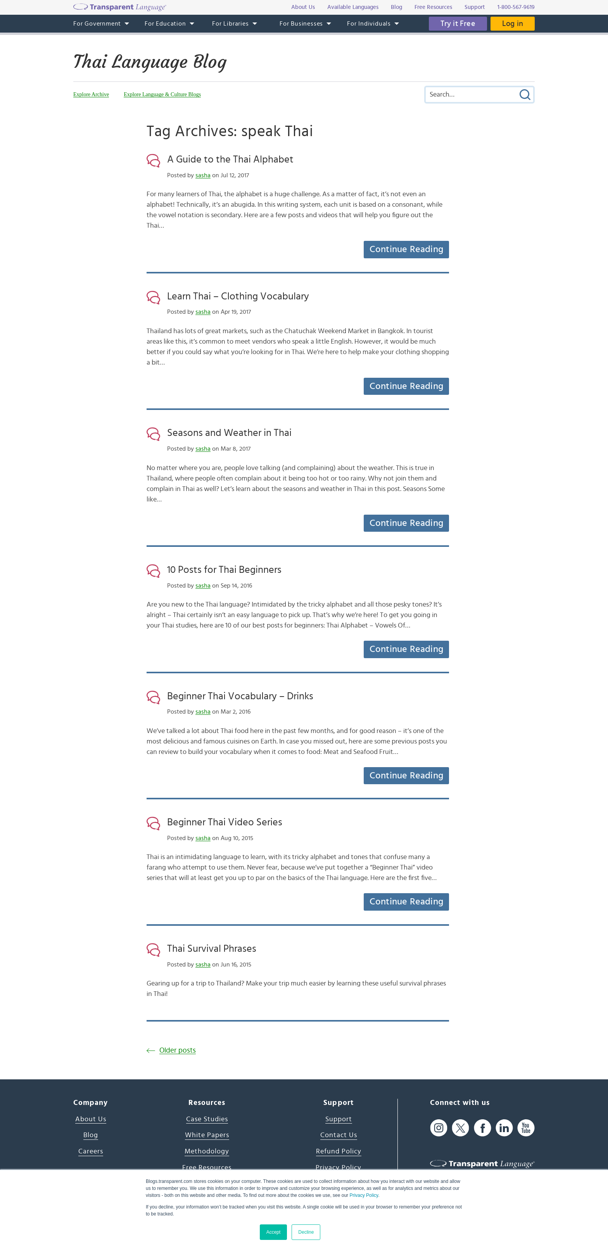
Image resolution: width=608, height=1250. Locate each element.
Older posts (177, 1050)
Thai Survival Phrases (211, 949)
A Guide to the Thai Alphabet (230, 159)
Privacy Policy (363, 1195)
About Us (90, 1119)
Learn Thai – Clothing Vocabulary (238, 296)
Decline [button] (306, 1232)
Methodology (207, 1151)
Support (338, 1119)
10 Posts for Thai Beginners (224, 570)
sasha (203, 175)
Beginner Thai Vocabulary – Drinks (240, 696)
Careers (90, 1151)
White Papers (207, 1135)
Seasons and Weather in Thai (229, 433)
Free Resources (206, 1167)
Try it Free (457, 24)
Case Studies (207, 1119)
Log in (512, 24)
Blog (90, 1135)
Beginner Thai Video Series (224, 822)
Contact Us (338, 1135)
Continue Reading (406, 249)
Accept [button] (273, 1232)
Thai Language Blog (149, 61)
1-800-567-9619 (516, 7)
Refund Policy (338, 1151)
